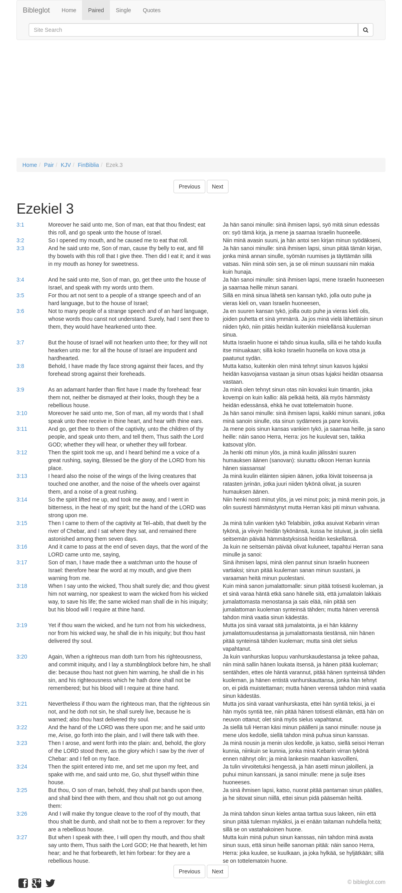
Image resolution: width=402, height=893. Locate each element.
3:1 (20, 224)
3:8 (20, 366)
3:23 (21, 743)
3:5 (20, 295)
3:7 (20, 342)
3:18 (21, 586)
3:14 (21, 499)
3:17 (21, 562)
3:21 (21, 704)
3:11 (21, 429)
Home (69, 10)
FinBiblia (88, 165)
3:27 (21, 837)
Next (217, 186)
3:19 (21, 625)
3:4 (20, 279)
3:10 (21, 413)
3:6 (20, 311)
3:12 (21, 452)
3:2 (20, 240)
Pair (49, 165)
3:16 (21, 546)
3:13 (21, 476)
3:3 (20, 248)
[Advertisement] (201, 103)
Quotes (152, 10)
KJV (66, 165)
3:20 (21, 656)
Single (123, 10)
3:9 (20, 389)
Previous (189, 186)
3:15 (21, 523)
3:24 (21, 766)
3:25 (21, 790)
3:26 (21, 814)
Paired (96, 10)
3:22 (21, 727)
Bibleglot (36, 10)
